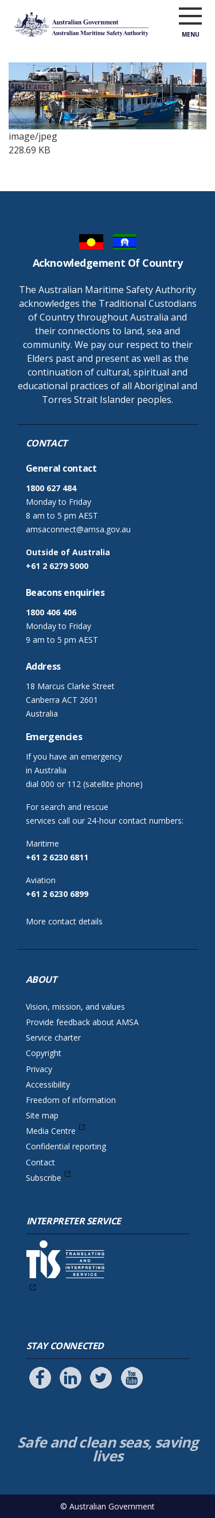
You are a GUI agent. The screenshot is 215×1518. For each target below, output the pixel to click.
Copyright (43, 1052)
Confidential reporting (66, 1146)
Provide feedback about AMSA (82, 1022)
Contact (40, 1162)
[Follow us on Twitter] (101, 1378)
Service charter (53, 1037)
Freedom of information (71, 1099)
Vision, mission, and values (75, 1006)
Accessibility (48, 1084)
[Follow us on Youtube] (132, 1378)
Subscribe (43, 1177)
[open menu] (190, 16)
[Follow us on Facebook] (40, 1378)
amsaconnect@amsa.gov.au (78, 529)
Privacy (39, 1069)
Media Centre (51, 1130)
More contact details (64, 921)
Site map (42, 1115)
